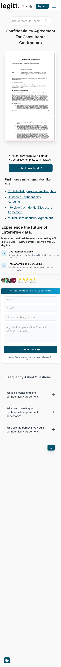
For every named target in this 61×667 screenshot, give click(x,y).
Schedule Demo (30, 349)
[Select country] (32, 6)
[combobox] (27, 21)
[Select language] (25, 6)
